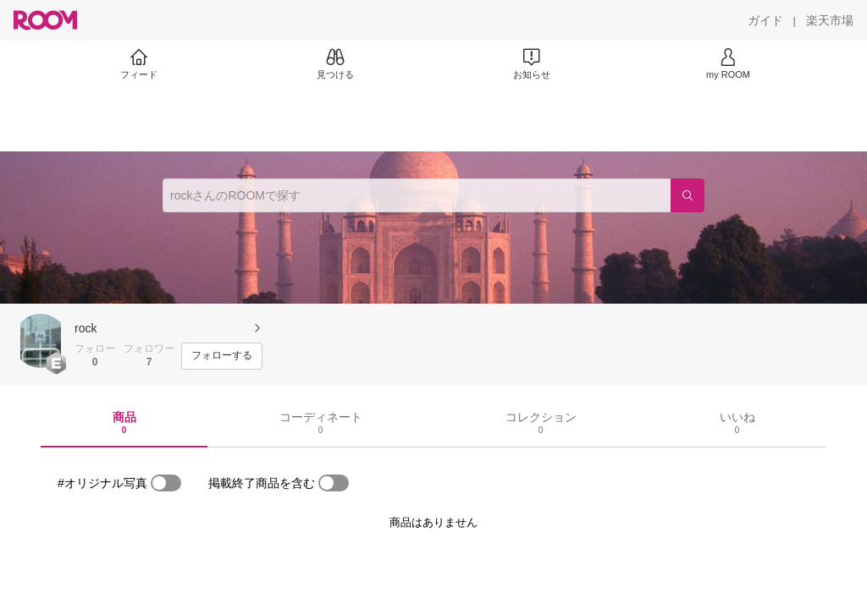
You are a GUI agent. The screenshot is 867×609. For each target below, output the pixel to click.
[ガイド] (765, 20)
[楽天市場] (829, 20)
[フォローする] (221, 356)
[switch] (166, 483)
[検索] (687, 195)
